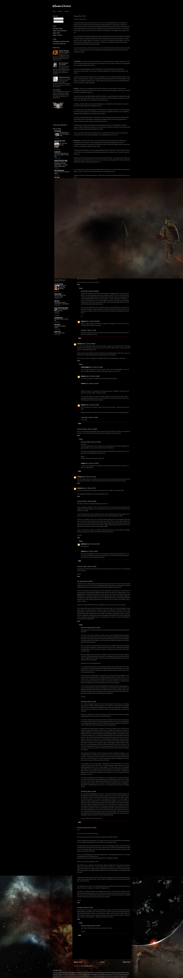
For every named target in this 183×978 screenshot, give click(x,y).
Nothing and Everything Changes (63, 287)
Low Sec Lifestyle (58, 284)
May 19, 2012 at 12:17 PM (86, 907)
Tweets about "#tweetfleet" (60, 125)
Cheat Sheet (59, 11)
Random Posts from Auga (60, 160)
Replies (81, 288)
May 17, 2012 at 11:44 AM (96, 367)
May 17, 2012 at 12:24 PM (94, 442)
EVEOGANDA (57, 131)
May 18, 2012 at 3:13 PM (89, 791)
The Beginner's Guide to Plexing (61, 41)
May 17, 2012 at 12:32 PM (91, 463)
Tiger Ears (56, 301)
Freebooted (57, 152)
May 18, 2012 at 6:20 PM (90, 827)
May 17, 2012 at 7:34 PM (90, 566)
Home (54, 11)
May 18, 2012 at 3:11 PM (89, 701)
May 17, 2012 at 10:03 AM (91, 291)
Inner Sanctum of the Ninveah (59, 141)
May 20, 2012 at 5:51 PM (93, 925)
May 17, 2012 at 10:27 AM (92, 321)
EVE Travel (57, 177)
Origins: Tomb (56, 33)
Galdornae (80, 488)
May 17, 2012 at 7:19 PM (91, 417)
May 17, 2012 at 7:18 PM (91, 551)
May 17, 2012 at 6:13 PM (89, 488)
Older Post (126, 962)
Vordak (83, 383)
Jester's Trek (57, 331)
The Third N (57, 324)
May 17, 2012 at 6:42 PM (90, 501)
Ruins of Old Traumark (59, 280)
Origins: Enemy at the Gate (59, 30)
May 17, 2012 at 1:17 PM (89, 330)
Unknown (83, 321)
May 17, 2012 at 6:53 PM (93, 544)
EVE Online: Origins (58, 28)
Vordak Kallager (85, 367)
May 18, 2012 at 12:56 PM (86, 581)
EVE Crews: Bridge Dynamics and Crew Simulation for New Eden (61, 155)
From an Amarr (56, 90)
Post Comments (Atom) (86, 966)
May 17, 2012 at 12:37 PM (91, 383)
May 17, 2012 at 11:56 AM (90, 429)
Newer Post (78, 962)
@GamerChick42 (61, 6)
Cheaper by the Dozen (64, 77)
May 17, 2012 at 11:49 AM (92, 376)
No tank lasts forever (59, 333)
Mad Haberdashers (59, 170)
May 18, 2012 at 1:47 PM (93, 627)
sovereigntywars (58, 317)
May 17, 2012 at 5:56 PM (92, 405)
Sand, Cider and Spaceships (61, 308)
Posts (56, 18)
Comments (57, 21)
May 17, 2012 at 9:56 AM (88, 343)
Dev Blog (67, 11)
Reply (78, 284)
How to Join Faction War (59, 43)
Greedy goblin (57, 294)
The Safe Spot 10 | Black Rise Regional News (64, 134)
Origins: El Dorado (57, 35)
